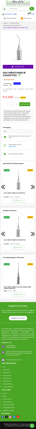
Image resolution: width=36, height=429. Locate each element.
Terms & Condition (8, 405)
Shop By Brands (10, 18)
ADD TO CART (25, 104)
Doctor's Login (11, 14)
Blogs (4, 396)
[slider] (9, 80)
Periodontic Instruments (11, 25)
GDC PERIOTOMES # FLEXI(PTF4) (15, 240)
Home (5, 23)
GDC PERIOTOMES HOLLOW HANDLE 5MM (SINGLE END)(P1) (17, 287)
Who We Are (7, 372)
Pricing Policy (7, 378)
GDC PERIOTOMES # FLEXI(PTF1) (14, 193)
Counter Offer (18, 67)
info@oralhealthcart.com (13, 360)
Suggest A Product (18, 318)
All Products (26, 18)
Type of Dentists (8, 387)
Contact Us (6, 370)
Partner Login (7, 375)
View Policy (12, 146)
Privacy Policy (7, 399)
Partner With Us (7, 402)
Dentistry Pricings (8, 410)
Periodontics (14, 23)
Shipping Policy (7, 384)
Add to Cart (18, 200)
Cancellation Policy (9, 407)
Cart (32, 14)
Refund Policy (7, 381)
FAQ (4, 367)
